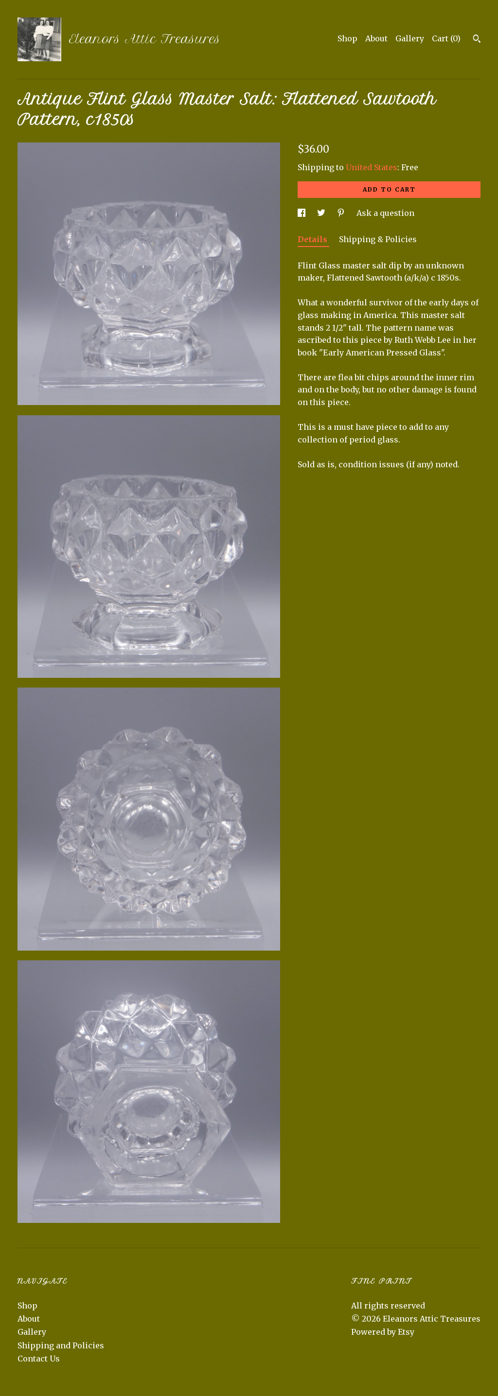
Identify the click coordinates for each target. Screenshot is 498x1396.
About (376, 38)
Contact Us (39, 1358)
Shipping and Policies (61, 1345)
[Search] (476, 40)
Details (313, 239)
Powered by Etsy (382, 1332)
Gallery (409, 38)
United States (371, 167)
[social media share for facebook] (302, 213)
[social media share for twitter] (322, 213)
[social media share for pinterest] (342, 213)
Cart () (446, 38)
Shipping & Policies (378, 239)
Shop (347, 38)
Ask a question (385, 213)
